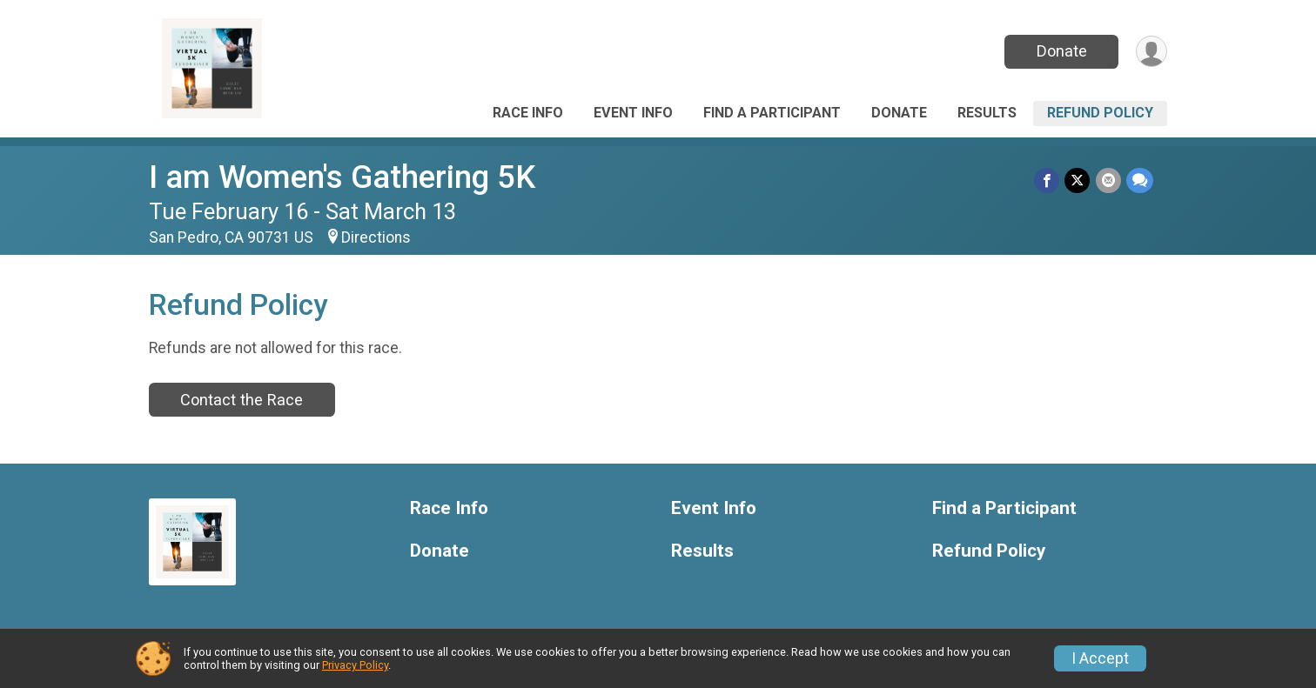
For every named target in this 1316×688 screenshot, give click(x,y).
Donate (1061, 51)
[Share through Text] (1139, 180)
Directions (376, 237)
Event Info (633, 112)
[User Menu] (1151, 52)
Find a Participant (772, 112)
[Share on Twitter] (1078, 180)
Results (987, 112)
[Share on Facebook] (1047, 180)
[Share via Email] (1108, 180)
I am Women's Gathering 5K (342, 177)
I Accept (1100, 658)
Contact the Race (241, 400)
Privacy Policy (355, 664)
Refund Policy (1100, 112)
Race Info (528, 112)
